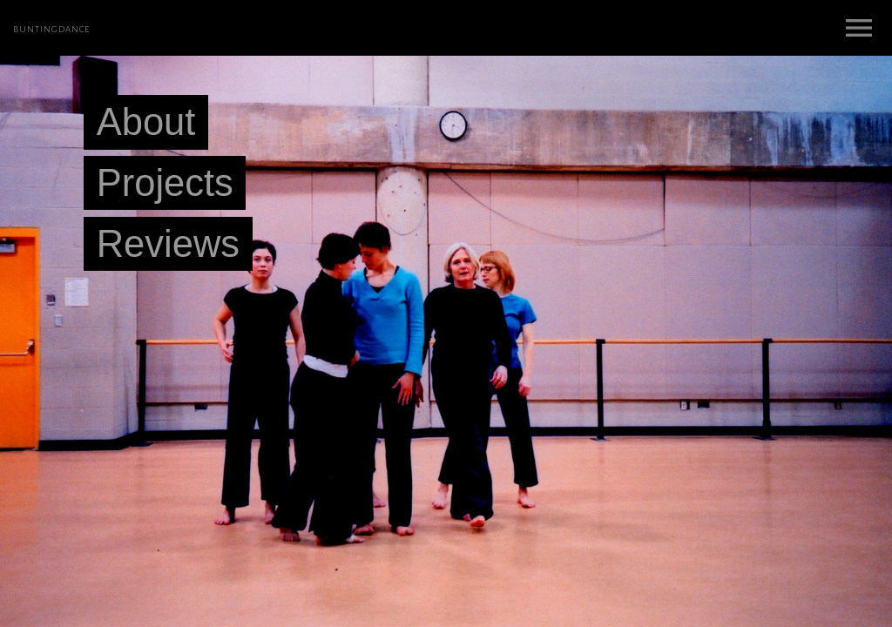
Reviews (168, 244)
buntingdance (51, 28)
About (146, 123)
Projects (165, 183)
